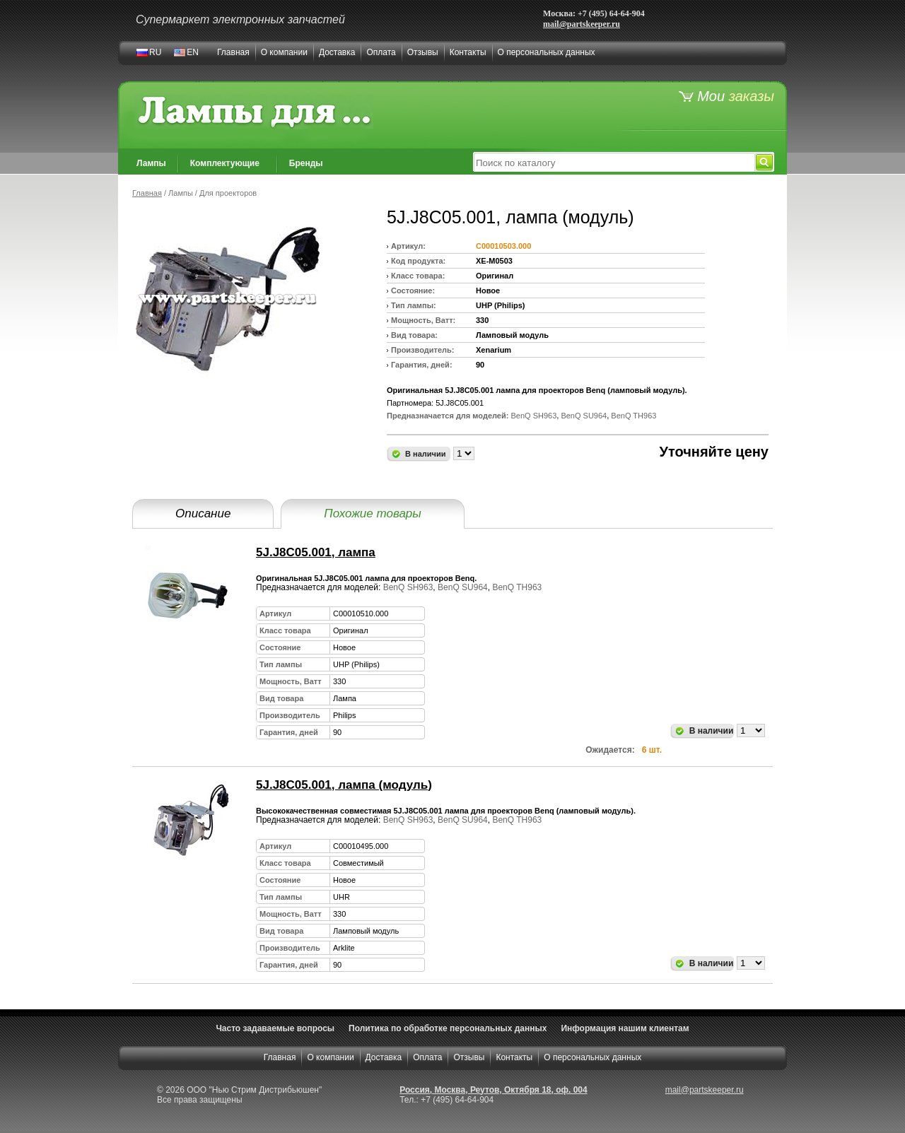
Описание (202, 513)
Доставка (337, 52)
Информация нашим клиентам (625, 1028)
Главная (233, 52)
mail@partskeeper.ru (581, 24)
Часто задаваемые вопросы (275, 1028)
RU (155, 52)
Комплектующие (224, 163)
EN (193, 52)
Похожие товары (372, 513)
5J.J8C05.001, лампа (315, 552)
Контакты (468, 52)
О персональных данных (546, 52)
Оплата (380, 52)
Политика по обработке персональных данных (448, 1028)
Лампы (151, 163)
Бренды (306, 163)
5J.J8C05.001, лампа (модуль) (344, 785)
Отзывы (422, 52)
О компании (284, 52)
